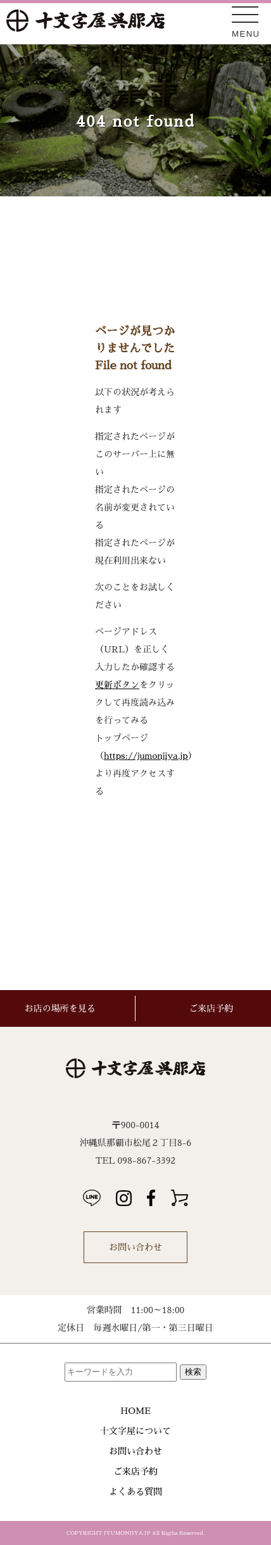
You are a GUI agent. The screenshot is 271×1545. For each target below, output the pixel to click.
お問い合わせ (135, 1247)
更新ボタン (117, 684)
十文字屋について (135, 1431)
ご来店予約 (135, 1471)
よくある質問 (135, 1491)
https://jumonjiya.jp (146, 755)
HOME (135, 1410)
